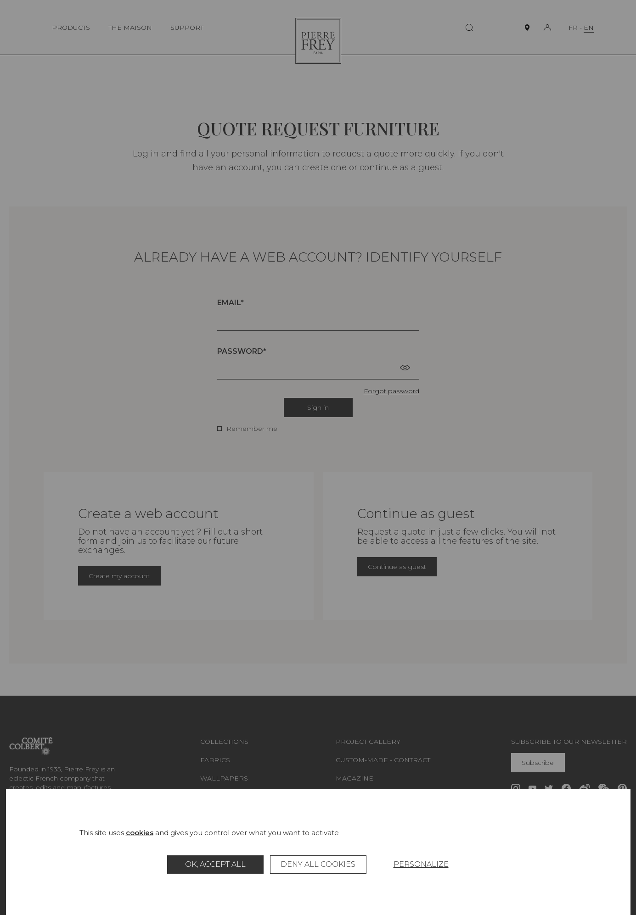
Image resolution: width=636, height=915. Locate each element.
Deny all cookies (318, 864)
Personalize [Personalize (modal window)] (421, 864)
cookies (139, 832)
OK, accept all (215, 864)
